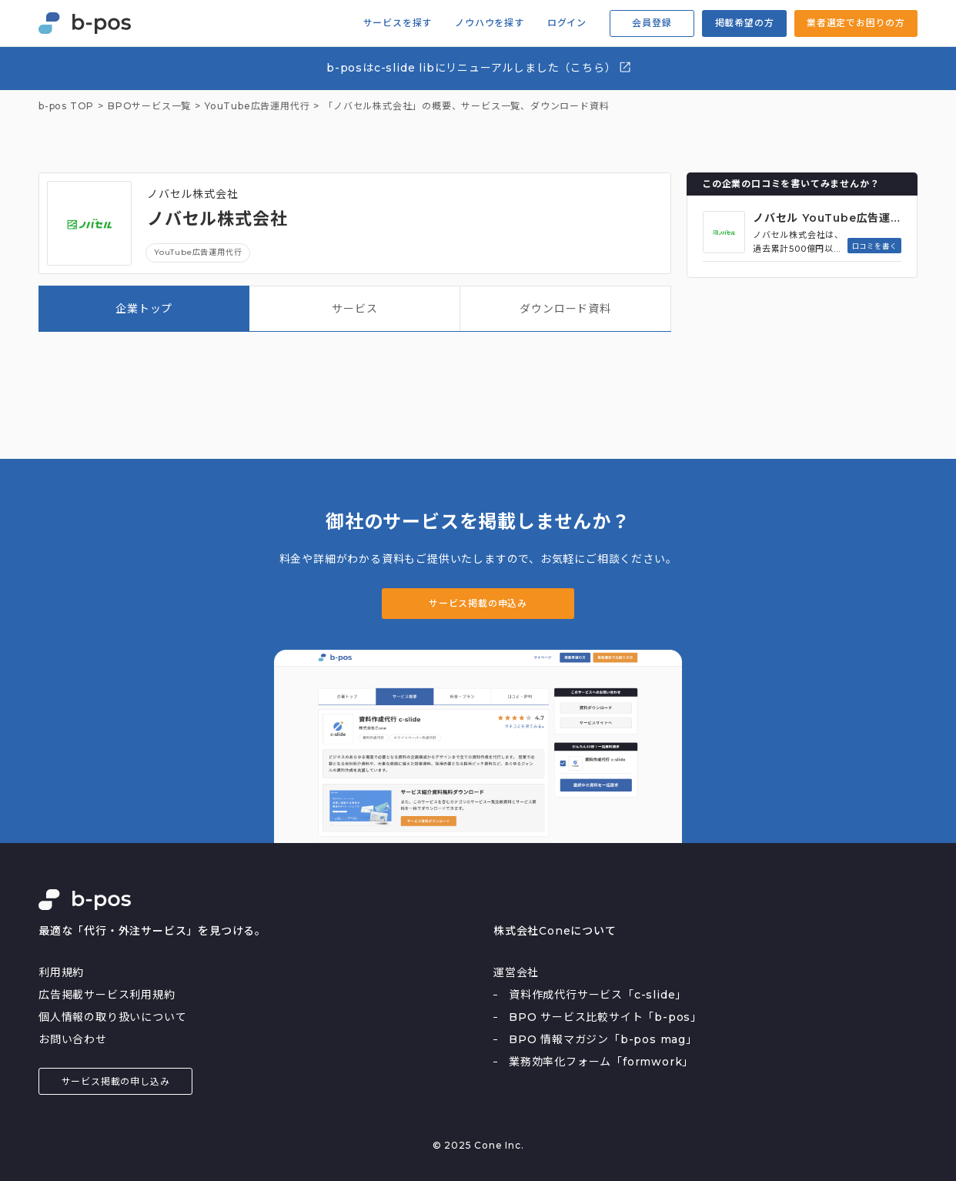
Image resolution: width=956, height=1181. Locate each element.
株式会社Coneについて (555, 931)
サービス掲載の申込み (478, 603)
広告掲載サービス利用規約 (106, 995)
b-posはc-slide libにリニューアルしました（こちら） (479, 67)
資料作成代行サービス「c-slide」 (598, 995)
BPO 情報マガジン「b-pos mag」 (603, 1039)
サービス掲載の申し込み (116, 1081)
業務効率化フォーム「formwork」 (601, 1062)
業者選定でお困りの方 (856, 22)
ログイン (567, 23)
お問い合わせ (72, 1039)
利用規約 (61, 972)
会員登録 (651, 22)
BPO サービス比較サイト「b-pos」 (605, 1017)
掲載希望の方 (744, 22)
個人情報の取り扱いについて (112, 1017)
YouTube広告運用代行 (198, 252)
